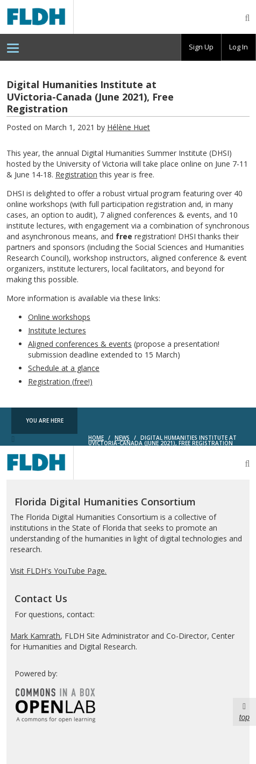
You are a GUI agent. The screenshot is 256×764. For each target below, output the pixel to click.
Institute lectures (57, 330)
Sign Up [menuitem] (201, 47)
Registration (76, 174)
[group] (201, 47)
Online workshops (59, 317)
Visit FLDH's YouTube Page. (58, 571)
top (244, 711)
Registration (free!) (60, 381)
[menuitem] (13, 47)
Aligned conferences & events (80, 344)
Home (96, 437)
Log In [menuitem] (238, 47)
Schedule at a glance (63, 368)
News (122, 437)
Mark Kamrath (35, 636)
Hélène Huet (128, 127)
